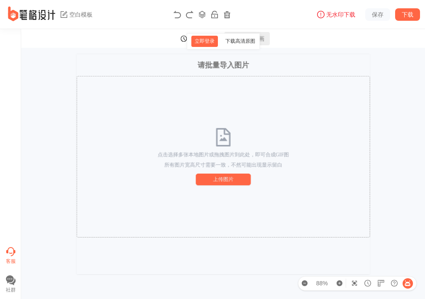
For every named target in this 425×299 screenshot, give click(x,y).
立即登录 (205, 41)
